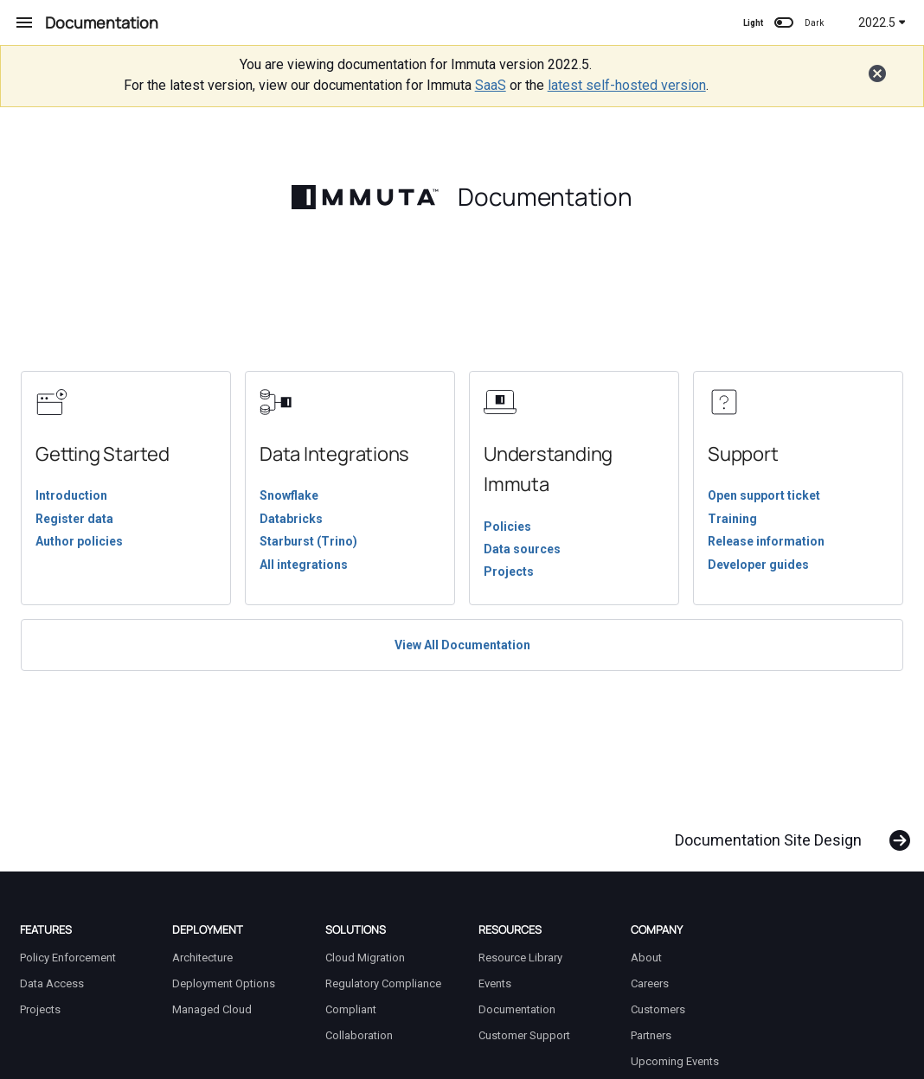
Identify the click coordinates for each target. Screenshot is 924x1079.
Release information (766, 541)
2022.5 (882, 22)
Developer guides (758, 564)
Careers (650, 983)
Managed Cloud (212, 1009)
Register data (74, 519)
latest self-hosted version (627, 85)
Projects (509, 571)
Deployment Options (223, 983)
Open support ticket (764, 495)
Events (494, 983)
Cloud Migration (365, 957)
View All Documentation (462, 645)
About (646, 957)
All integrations (304, 564)
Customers (658, 1009)
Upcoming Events (675, 1061)
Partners (651, 1035)
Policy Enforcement (68, 957)
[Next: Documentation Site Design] (786, 831)
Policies (507, 526)
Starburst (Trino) (308, 541)
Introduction (71, 495)
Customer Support (524, 1035)
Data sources (522, 549)
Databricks (291, 519)
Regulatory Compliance (383, 983)
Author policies (79, 541)
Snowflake (289, 495)
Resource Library (520, 957)
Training (732, 519)
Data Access (52, 983)
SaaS (490, 85)
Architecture (202, 957)
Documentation (516, 1009)
